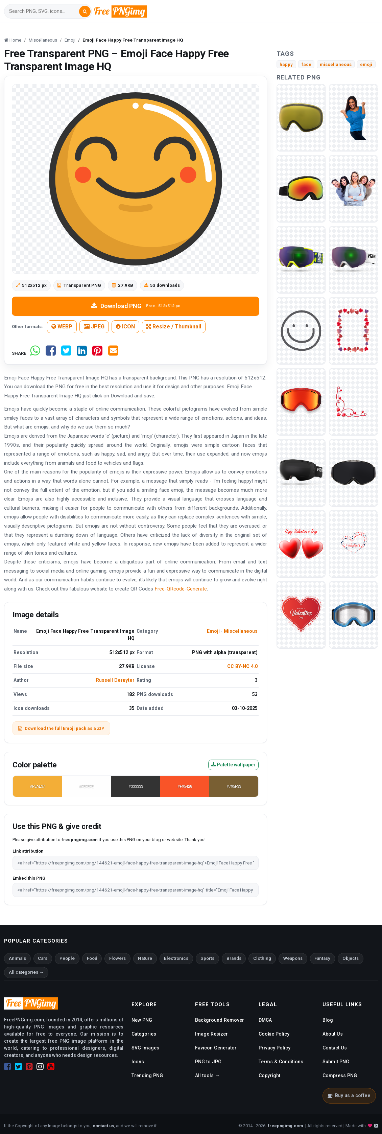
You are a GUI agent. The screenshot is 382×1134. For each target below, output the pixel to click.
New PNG (142, 1020)
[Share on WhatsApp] (35, 353)
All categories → (26, 972)
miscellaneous (336, 64)
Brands (233, 958)
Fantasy (322, 958)
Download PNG (135, 305)
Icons (138, 1061)
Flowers (117, 958)
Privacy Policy (274, 1047)
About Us (333, 1034)
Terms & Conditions (281, 1061)
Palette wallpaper (233, 764)
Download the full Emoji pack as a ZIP (61, 728)
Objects (350, 958)
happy (286, 64)
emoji (366, 64)
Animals (17, 958)
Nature (145, 958)
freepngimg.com (285, 1125)
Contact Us (335, 1047)
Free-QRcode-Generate (180, 589)
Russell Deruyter (115, 680)
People (67, 958)
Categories (144, 1034)
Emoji (213, 631)
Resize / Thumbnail (173, 326)
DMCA (265, 1020)
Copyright (269, 1075)
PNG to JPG (208, 1061)
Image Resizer (211, 1034)
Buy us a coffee (349, 1095)
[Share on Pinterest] (97, 353)
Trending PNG (147, 1075)
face (306, 64)
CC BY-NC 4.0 (242, 666)
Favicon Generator (216, 1047)
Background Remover (219, 1020)
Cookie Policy (274, 1034)
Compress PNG (340, 1075)
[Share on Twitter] (66, 353)
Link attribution (28, 851)
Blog (328, 1020)
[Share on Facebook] (50, 353)
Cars (42, 958)
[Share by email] (113, 353)
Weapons (293, 958)
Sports (207, 958)
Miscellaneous (241, 631)
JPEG (94, 326)
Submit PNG (336, 1061)
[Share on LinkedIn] (82, 353)
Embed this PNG (29, 878)
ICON (125, 326)
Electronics (176, 958)
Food (92, 958)
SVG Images (145, 1047)
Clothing (262, 958)
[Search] (44, 11)
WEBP (61, 326)
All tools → (207, 1075)
